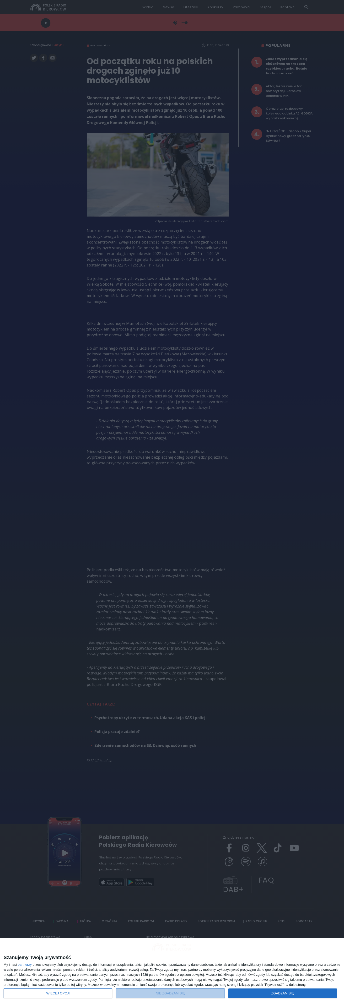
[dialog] (172, 971)
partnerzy (25, 964)
